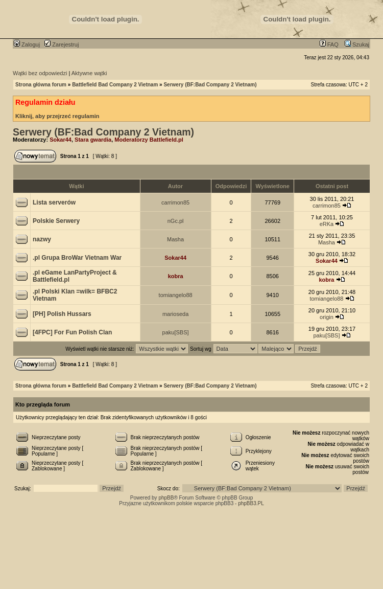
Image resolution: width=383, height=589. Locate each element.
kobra (175, 276)
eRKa (327, 224)
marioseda (175, 314)
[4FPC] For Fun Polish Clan (72, 332)
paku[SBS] (175, 332)
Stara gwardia (93, 140)
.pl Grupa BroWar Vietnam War (77, 257)
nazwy (42, 239)
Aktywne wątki (89, 73)
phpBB (166, 498)
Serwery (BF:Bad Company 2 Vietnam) (209, 84)
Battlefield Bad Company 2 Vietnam (115, 84)
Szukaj (357, 44)
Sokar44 (60, 140)
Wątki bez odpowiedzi (40, 73)
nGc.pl (175, 221)
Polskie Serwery (56, 220)
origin (326, 317)
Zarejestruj (61, 44)
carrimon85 (175, 202)
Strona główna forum (40, 84)
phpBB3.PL (251, 503)
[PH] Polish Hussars (62, 314)
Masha (175, 239)
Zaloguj (27, 44)
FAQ (329, 44)
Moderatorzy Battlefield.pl (148, 140)
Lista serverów (54, 202)
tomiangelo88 (176, 295)
